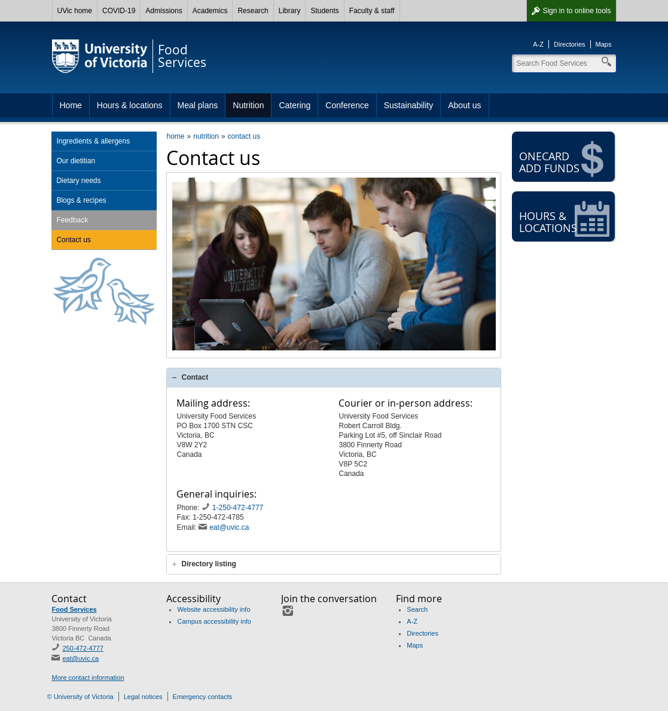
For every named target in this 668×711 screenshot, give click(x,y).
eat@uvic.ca (229, 527)
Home (71, 105)
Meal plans (198, 105)
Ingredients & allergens (93, 141)
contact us (244, 136)
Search (417, 609)
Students (324, 11)
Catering (294, 105)
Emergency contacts (203, 696)
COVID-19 (118, 11)
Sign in (576, 11)
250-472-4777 (82, 648)
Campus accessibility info (214, 621)
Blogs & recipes (81, 200)
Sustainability (409, 105)
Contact (194, 377)
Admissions (163, 11)
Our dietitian (75, 161)
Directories (569, 44)
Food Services (73, 609)
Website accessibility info (213, 609)
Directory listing (208, 564)
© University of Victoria (80, 696)
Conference (346, 105)
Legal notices (143, 696)
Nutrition (248, 105)
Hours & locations (130, 105)
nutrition (206, 136)
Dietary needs (78, 180)
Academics (210, 11)
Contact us (73, 240)
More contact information (87, 677)
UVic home (74, 11)
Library (290, 11)
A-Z (538, 44)
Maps (604, 44)
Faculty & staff (372, 11)
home (175, 136)
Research (252, 11)
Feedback (72, 220)
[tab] (333, 377)
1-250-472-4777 (239, 508)
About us (464, 105)
